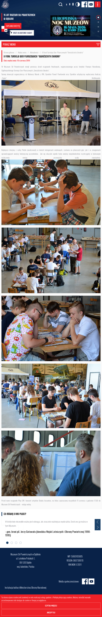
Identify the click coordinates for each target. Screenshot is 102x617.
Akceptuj (51, 612)
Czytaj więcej (51, 605)
